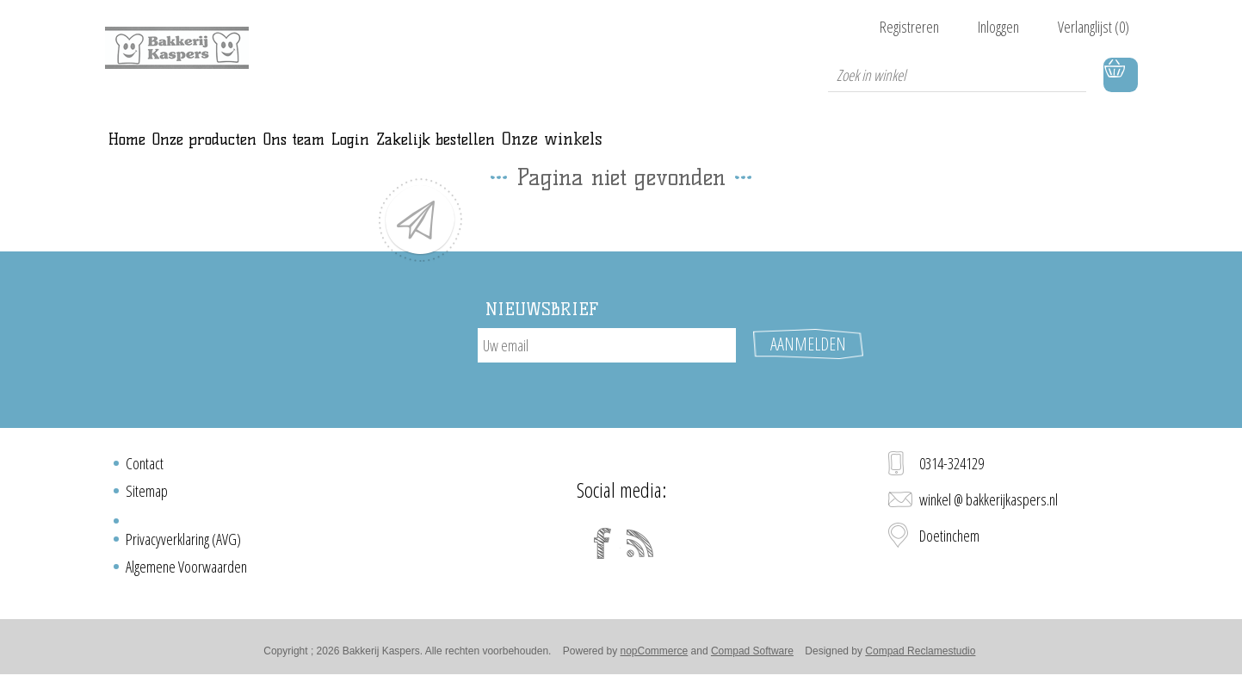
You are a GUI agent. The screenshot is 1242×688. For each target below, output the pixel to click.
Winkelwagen (1120, 75)
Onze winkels (848, 148)
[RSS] (640, 548)
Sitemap (147, 496)
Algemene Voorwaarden (186, 571)
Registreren (909, 26)
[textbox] (957, 75)
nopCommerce (655, 656)
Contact (145, 468)
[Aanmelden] (607, 364)
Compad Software (752, 656)
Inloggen (998, 26)
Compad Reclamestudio (920, 656)
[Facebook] (602, 548)
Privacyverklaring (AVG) (183, 544)
